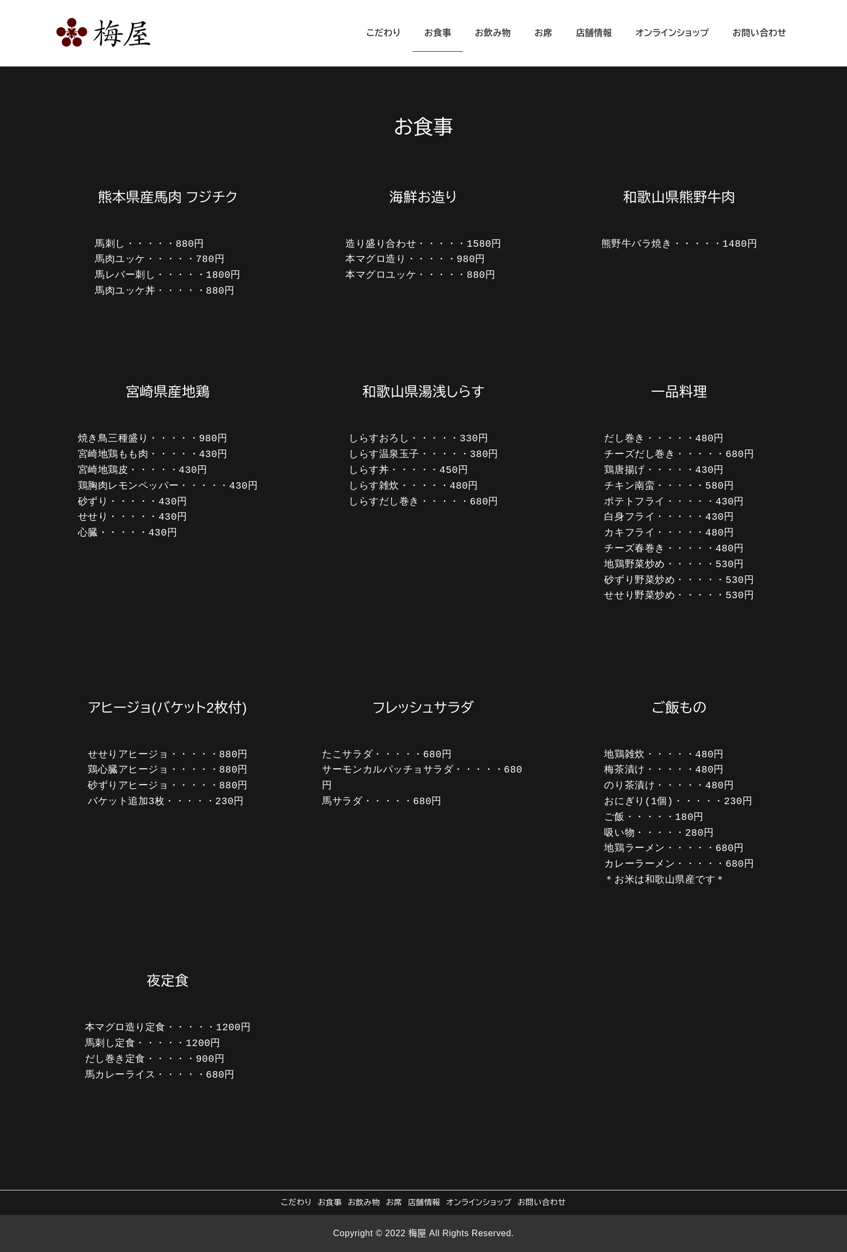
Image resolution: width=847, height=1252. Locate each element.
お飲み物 (364, 1202)
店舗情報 (424, 1202)
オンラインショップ (478, 1202)
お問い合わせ (541, 1202)
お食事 (330, 1202)
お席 (394, 1202)
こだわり (296, 1202)
